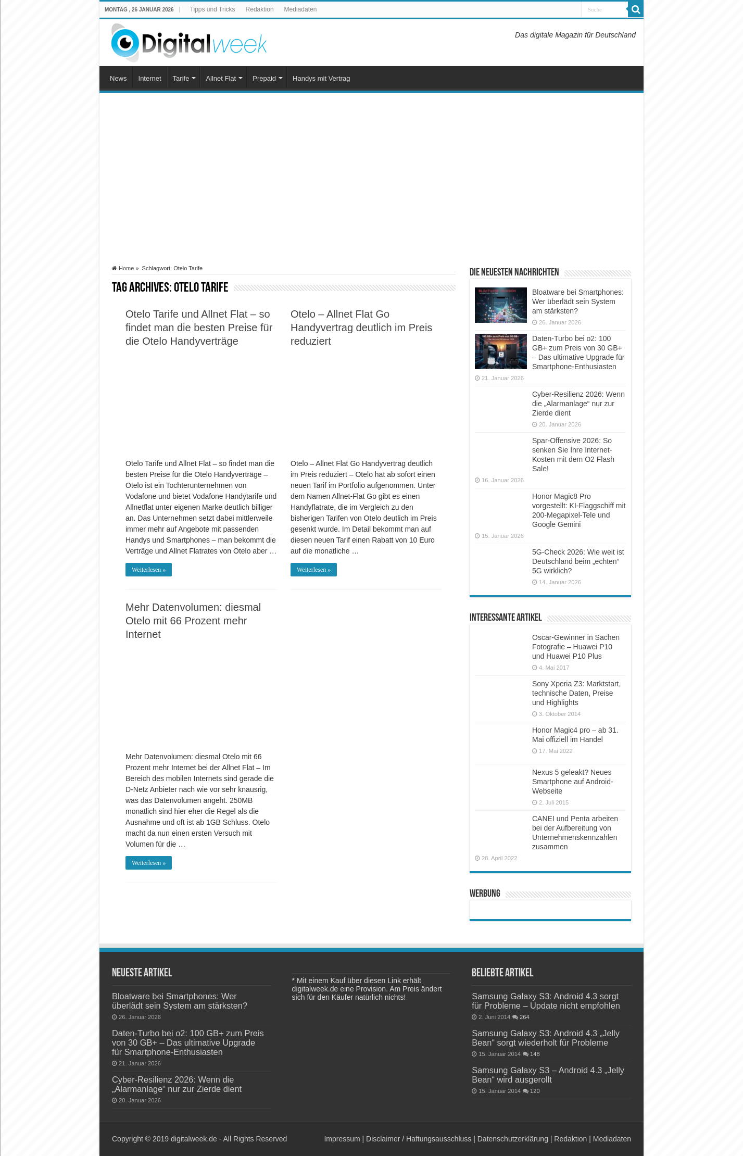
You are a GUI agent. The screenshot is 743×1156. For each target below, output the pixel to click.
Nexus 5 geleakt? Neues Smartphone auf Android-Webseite (572, 781)
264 (525, 1017)
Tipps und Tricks (212, 9)
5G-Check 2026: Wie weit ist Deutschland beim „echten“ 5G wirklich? (578, 561)
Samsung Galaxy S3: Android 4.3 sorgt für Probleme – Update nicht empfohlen (546, 1000)
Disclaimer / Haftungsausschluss (418, 1139)
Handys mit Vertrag (321, 78)
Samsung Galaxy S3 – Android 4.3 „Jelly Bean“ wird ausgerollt (548, 1074)
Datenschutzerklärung (512, 1139)
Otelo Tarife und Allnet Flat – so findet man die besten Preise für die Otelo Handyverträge (198, 327)
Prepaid (264, 78)
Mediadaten (300, 9)
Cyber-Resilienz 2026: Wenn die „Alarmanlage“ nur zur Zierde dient (578, 403)
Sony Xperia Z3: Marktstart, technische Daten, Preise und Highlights (576, 693)
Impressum (342, 1139)
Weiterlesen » (149, 569)
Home (123, 268)
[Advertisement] (371, 179)
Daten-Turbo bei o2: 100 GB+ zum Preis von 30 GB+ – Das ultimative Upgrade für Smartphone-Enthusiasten (188, 1042)
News (118, 78)
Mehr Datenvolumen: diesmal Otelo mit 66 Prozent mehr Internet (193, 620)
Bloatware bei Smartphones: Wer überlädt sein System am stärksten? (578, 301)
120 (535, 1091)
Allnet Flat (221, 78)
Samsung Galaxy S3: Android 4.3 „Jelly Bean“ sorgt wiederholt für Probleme (546, 1037)
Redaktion (260, 9)
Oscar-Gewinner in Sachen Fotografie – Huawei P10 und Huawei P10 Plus (576, 646)
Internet (149, 78)
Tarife (181, 78)
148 (535, 1054)
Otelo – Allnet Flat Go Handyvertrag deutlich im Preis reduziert (361, 327)
